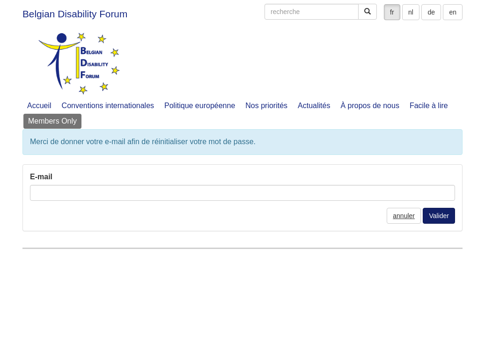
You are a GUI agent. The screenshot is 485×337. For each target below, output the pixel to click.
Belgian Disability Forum (74, 13)
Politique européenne (199, 106)
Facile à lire (429, 106)
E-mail (41, 177)
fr (392, 12)
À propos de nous (369, 106)
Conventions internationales (108, 106)
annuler (404, 216)
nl (410, 12)
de (431, 12)
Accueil (39, 106)
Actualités (314, 106)
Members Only (52, 121)
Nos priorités (266, 106)
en (452, 12)
